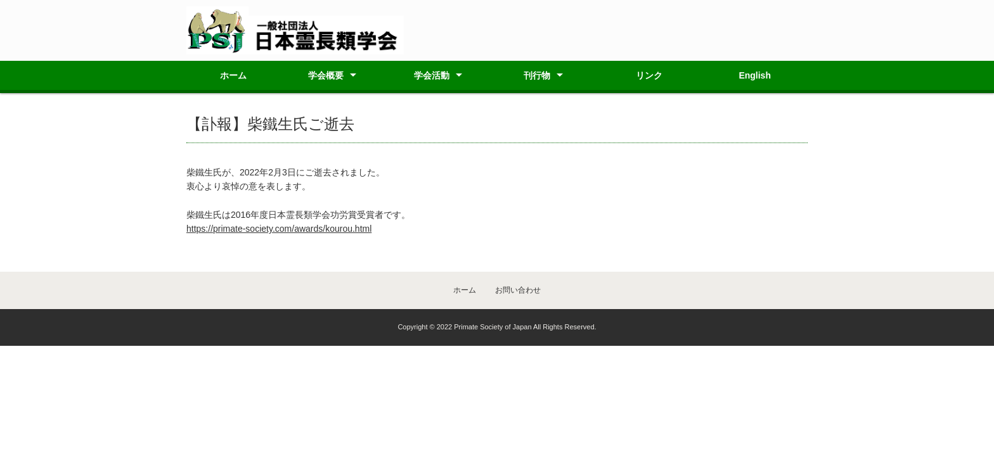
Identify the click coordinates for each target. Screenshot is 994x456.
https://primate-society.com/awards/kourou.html (278, 229)
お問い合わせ (518, 290)
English (755, 75)
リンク (649, 75)
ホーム (233, 75)
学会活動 (431, 75)
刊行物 (537, 75)
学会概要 (326, 75)
